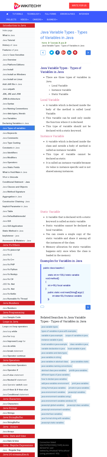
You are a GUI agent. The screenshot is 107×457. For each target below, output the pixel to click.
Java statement (13, 351)
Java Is (13, 55)
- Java (17, 240)
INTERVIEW (84, 14)
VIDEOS (24, 19)
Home (46, 43)
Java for (14, 341)
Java (9, 35)
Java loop (10, 331)
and (15, 326)
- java (11, 236)
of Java (10, 45)
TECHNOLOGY (34, 14)
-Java (16, 201)
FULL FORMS (50, 14)
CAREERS (38, 19)
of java (10, 50)
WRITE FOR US (79, 5)
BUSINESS (52, 19)
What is (10, 177)
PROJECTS (11, 19)
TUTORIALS (17, 14)
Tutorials (55, 43)
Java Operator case (15, 385)
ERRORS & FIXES (67, 14)
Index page (7, 30)
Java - (12, 450)
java (64, 43)
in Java (12, 84)
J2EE (9, 284)
